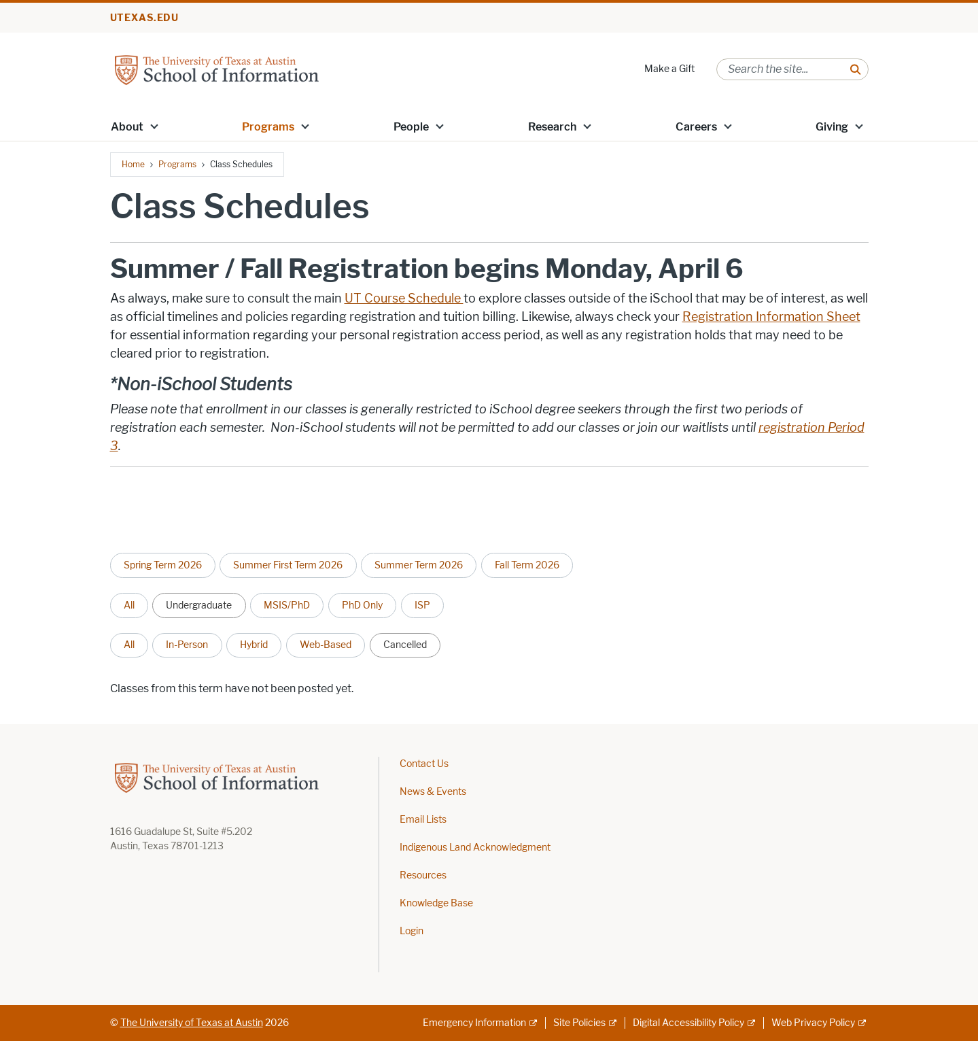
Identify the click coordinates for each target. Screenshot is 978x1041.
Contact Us (424, 764)
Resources (423, 875)
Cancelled (405, 644)
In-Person (187, 644)
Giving (832, 126)
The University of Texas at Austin (191, 1023)
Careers (696, 126)
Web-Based (325, 644)
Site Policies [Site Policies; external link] (579, 1023)
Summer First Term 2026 (288, 565)
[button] (153, 126)
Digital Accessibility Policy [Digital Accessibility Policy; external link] (688, 1023)
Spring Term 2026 (163, 565)
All (129, 605)
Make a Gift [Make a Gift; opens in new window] (669, 69)
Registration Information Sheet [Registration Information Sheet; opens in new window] (771, 316)
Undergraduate (199, 605)
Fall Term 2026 (527, 565)
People (411, 126)
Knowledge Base (436, 903)
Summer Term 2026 (418, 565)
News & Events (433, 792)
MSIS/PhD (287, 605)
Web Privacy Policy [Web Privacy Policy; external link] (813, 1023)
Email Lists (423, 819)
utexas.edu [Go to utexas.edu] (144, 18)
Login (411, 931)
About (127, 126)
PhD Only (362, 605)
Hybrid (254, 644)
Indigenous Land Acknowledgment (475, 847)
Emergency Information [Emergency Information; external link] (474, 1023)
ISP (422, 605)
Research (552, 126)
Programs (268, 126)
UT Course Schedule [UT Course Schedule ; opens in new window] (404, 298)
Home (133, 164)
